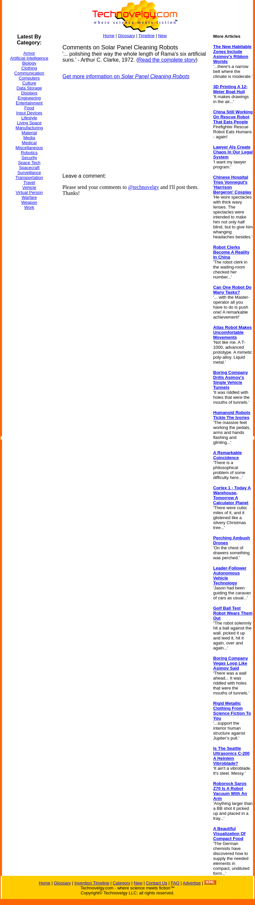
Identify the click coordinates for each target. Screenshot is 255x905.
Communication (29, 73)
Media (29, 137)
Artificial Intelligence (29, 58)
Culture (29, 83)
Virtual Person (29, 192)
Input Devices (29, 112)
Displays (29, 92)
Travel (29, 182)
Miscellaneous (29, 147)
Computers (29, 78)
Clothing (29, 68)
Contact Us (156, 882)
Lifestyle (29, 117)
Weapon (29, 202)
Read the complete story (167, 60)
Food (29, 107)
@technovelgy (143, 187)
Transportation (29, 177)
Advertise (192, 882)
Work (29, 207)
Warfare (29, 197)
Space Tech (29, 162)
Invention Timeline (91, 882)
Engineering (29, 97)
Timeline (146, 35)
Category (121, 882)
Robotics (29, 152)
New (162, 35)
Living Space (29, 122)
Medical (29, 142)
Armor (29, 53)
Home (109, 35)
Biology (29, 63)
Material (29, 132)
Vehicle (29, 187)
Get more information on (125, 76)
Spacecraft (29, 167)
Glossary (126, 35)
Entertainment (29, 102)
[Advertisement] (28, 314)
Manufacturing (29, 127)
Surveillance (29, 172)
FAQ (175, 882)
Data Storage (29, 88)
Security (29, 157)
